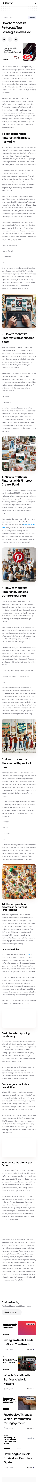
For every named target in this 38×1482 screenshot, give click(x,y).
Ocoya (28, 954)
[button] (30, 3)
